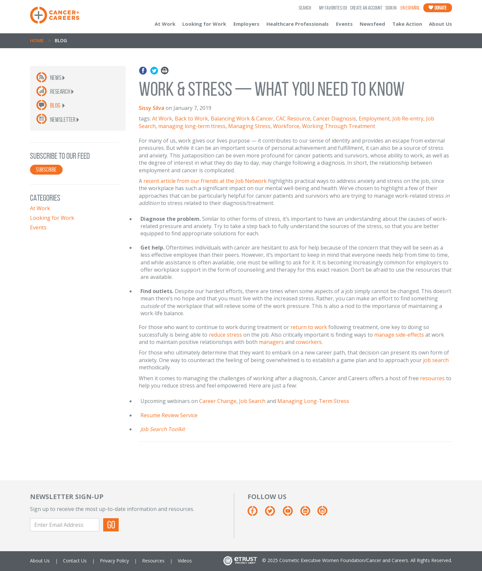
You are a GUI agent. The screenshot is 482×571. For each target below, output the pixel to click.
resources (432, 378)
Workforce (286, 126)
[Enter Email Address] (64, 524)
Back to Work (191, 118)
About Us (440, 23)
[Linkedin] (308, 513)
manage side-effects (399, 334)
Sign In (391, 8)
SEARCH (305, 8)
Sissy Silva (151, 108)
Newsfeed (372, 23)
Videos (185, 560)
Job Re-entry (407, 118)
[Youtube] (291, 513)
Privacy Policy (114, 560)
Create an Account (366, 8)
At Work (165, 23)
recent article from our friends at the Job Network (205, 181)
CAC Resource (293, 118)
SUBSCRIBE (46, 169)
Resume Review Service (168, 415)
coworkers (309, 342)
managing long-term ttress (192, 126)
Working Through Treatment (338, 126)
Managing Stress (249, 126)
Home (37, 40)
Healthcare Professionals (297, 23)
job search (436, 360)
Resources (153, 560)
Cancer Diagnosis (334, 118)
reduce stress (225, 334)
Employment (374, 118)
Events (344, 23)
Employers (246, 23)
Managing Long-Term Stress (313, 401)
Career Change (217, 401)
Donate (438, 8)
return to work (308, 327)
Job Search (252, 401)
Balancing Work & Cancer (242, 118)
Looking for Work (204, 23)
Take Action (407, 23)
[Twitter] (273, 513)
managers (271, 342)
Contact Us (75, 560)
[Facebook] (256, 513)
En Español (410, 8)
